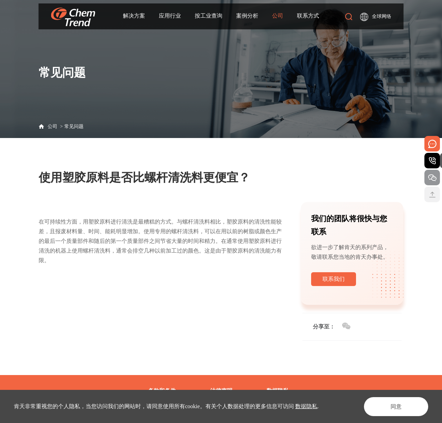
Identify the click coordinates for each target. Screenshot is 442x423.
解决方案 (134, 16)
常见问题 (74, 126)
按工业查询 (208, 16)
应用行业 (170, 16)
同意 (395, 406)
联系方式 (308, 16)
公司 (277, 16)
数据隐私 (306, 406)
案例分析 (247, 16)
